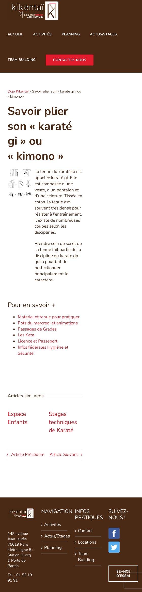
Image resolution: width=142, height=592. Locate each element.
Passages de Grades (37, 329)
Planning (53, 547)
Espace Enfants (17, 418)
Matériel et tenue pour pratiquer (49, 317)
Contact (85, 531)
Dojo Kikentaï (18, 91)
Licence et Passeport (37, 341)
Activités (52, 525)
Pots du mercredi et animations (48, 323)
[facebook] (114, 533)
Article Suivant (64, 454)
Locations (87, 542)
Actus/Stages (54, 536)
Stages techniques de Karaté (63, 422)
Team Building (86, 557)
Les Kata (26, 335)
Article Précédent (28, 454)
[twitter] (114, 547)
